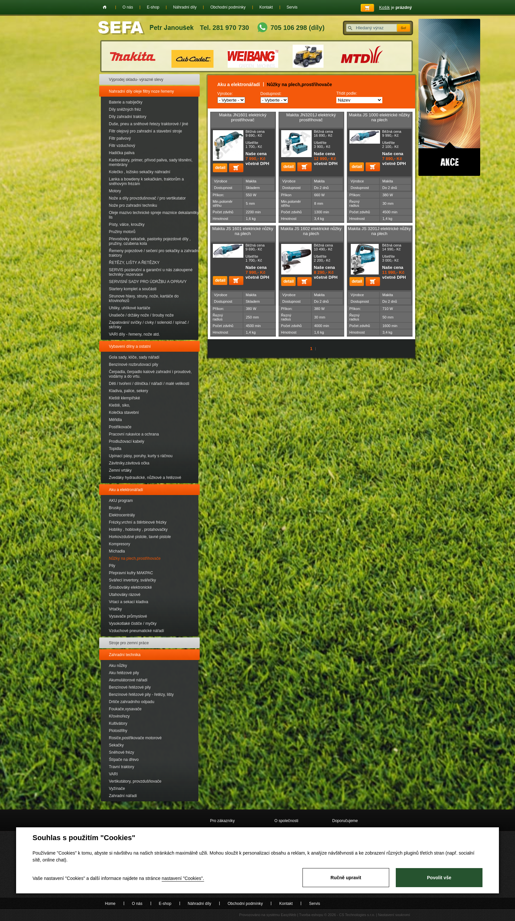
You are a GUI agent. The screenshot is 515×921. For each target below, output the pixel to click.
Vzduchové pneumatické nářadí (136, 630)
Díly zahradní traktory (127, 116)
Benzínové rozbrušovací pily (133, 364)
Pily (112, 565)
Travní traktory (121, 767)
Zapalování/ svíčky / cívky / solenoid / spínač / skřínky (149, 324)
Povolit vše (439, 877)
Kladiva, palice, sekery (128, 391)
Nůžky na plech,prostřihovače (135, 558)
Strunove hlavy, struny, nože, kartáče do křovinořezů (144, 298)
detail (220, 167)
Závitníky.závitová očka (129, 463)
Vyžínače (117, 788)
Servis (292, 7)
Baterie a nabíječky (126, 102)
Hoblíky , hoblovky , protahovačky (138, 529)
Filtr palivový (120, 138)
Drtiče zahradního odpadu (131, 701)
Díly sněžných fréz (125, 109)
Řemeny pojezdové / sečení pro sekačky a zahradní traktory (154, 253)
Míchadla (117, 551)
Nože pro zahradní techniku (133, 205)
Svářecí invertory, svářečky (132, 580)
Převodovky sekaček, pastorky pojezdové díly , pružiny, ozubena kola (150, 241)
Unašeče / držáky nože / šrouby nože (141, 315)
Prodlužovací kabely (126, 441)
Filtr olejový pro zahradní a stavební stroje (145, 131)
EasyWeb (288, 915)
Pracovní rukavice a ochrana (134, 434)
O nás (128, 7)
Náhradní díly (184, 7)
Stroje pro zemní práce (129, 643)
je (395, 7)
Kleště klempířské (124, 398)
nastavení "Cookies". (183, 878)
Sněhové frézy (121, 752)
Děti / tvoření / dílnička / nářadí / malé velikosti (149, 383)
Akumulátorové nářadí (128, 680)
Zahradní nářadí (123, 795)
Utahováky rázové (125, 594)
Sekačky (116, 745)
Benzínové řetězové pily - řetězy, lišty (141, 694)
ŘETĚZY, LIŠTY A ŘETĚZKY (134, 262)
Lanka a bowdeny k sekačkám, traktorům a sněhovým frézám (146, 181)
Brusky (115, 508)
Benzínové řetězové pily (130, 687)
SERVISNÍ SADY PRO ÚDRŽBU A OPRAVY (148, 281)
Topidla (115, 448)
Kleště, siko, (119, 405)
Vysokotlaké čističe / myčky (133, 623)
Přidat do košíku (236, 167)
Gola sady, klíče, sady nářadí (134, 357)
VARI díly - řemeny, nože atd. (134, 334)
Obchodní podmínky (227, 7)
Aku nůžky (118, 665)
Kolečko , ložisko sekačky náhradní (139, 172)
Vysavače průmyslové (128, 616)
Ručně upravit (345, 877)
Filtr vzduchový (122, 145)
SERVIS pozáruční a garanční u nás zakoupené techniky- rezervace (151, 272)
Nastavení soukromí (394, 915)
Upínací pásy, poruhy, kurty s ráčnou (141, 456)
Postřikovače (120, 427)
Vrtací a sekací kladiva (128, 602)
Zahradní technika (125, 654)
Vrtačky (115, 609)
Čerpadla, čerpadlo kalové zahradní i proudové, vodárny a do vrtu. (150, 374)
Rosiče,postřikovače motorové (135, 738)
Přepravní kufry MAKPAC (131, 573)
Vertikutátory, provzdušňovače (135, 781)
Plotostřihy (118, 730)
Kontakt (266, 7)
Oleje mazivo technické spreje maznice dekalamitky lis (154, 215)
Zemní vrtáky (120, 470)
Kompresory (119, 544)
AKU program (121, 500)
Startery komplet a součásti (133, 289)
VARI (113, 774)
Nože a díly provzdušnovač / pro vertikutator (147, 198)
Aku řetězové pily (124, 673)
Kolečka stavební (124, 412)
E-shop (153, 7)
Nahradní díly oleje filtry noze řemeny (141, 91)
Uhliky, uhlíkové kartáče (129, 308)
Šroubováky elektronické (130, 587)
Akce (449, 97)
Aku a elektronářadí (126, 489)
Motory (115, 191)
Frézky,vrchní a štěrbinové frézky (138, 522)
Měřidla (115, 419)
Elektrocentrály (122, 515)
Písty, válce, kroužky (127, 224)
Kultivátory (118, 723)
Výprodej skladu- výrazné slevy (136, 79)
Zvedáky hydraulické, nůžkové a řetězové (145, 477)
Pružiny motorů (122, 231)
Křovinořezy (119, 716)
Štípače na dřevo (124, 759)
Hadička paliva (122, 153)
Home (104, 7)
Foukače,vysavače (125, 709)
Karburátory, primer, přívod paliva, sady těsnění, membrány (151, 162)
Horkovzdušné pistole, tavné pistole (140, 536)
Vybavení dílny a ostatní (130, 346)
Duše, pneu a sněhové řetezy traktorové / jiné (148, 124)
